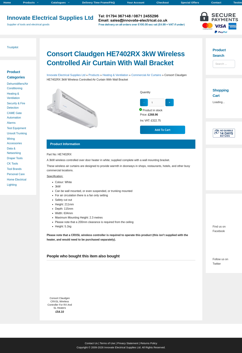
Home (7, 2)
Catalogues (62, 2)
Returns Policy (148, 343)
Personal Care (16, 174)
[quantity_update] (157, 102)
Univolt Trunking (17, 133)
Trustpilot (12, 47)
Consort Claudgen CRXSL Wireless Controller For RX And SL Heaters (59, 303)
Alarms (11, 122)
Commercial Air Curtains (146, 75)
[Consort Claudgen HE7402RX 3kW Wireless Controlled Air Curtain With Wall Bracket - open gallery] (73, 134)
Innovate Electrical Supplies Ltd (50, 18)
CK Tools (12, 163)
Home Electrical (16, 179)
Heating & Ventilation (115, 75)
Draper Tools (15, 158)
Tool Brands (14, 168)
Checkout (163, 2)
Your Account (135, 2)
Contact (216, 2)
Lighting (12, 184)
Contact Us (91, 343)
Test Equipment (16, 128)
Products (32, 2)
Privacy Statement (127, 343)
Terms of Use (107, 343)
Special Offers (190, 2)
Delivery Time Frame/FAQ (98, 2)
